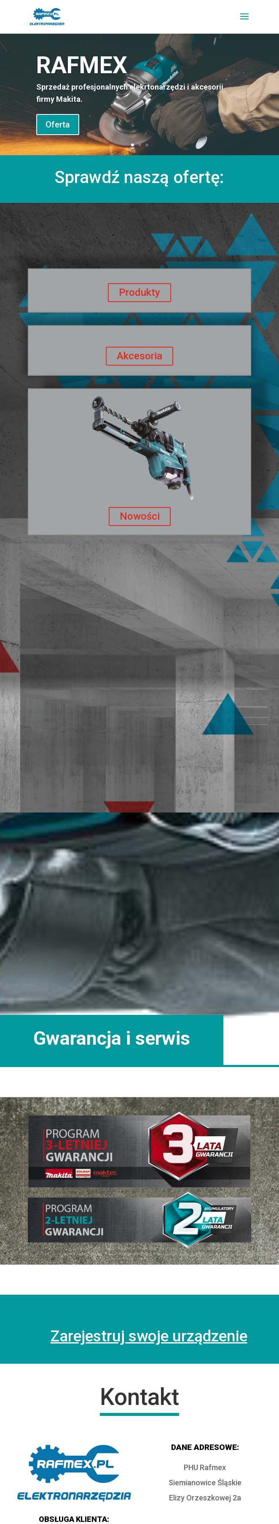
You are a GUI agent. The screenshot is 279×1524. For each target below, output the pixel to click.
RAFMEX (81, 65)
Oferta (58, 124)
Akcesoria (139, 356)
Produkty (139, 292)
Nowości (140, 516)
